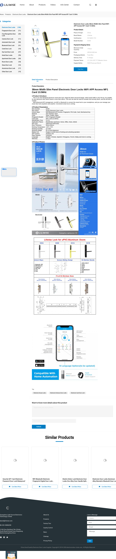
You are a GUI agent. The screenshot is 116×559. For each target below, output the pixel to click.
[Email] (101, 527)
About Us (46, 515)
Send (90, 541)
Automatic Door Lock (11, 42)
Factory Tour (47, 523)
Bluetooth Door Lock (11, 45)
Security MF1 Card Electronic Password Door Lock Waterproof (14, 480)
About (31, 5)
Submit (38, 426)
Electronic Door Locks (11, 27)
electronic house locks (40, 393)
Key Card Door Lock (11, 52)
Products (42, 5)
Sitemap (46, 536)
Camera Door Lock (11, 39)
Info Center (64, 5)
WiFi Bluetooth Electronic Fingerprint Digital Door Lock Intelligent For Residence (42, 480)
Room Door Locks (11, 62)
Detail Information (37, 79)
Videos (53, 5)
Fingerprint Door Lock (11, 31)
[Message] (101, 533)
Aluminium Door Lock (11, 68)
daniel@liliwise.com (6, 521)
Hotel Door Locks (11, 55)
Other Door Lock (11, 71)
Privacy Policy (47, 541)
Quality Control (48, 528)
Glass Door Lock (11, 65)
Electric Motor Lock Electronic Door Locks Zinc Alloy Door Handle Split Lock (75, 480)
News (45, 532)
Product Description (52, 79)
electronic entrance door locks (58, 393)
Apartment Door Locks (11, 58)
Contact (77, 5)
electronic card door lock (77, 393)
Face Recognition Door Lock (11, 34)
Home (22, 5)
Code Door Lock (11, 49)
